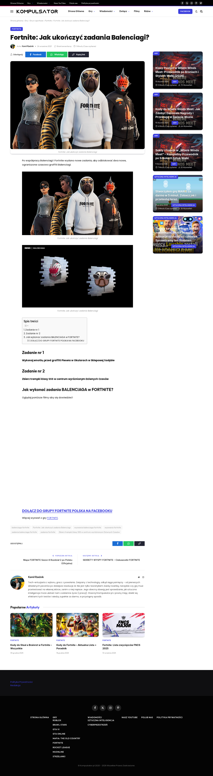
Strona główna (16, 20)
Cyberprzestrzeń (98, 725)
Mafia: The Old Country (66, 738)
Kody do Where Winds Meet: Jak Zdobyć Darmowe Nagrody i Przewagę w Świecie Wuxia (177, 113)
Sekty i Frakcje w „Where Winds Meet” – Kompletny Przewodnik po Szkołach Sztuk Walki (177, 154)
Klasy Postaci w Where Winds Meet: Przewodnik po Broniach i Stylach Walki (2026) (177, 72)
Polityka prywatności (90, 3)
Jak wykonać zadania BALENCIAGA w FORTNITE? (52, 337)
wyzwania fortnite (113, 527)
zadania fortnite (48, 532)
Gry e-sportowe (36, 20)
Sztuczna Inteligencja (165, 177)
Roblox (57, 720)
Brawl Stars (60, 725)
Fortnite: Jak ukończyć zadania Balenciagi (52, 527)
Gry (29, 3)
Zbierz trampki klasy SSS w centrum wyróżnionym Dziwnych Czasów (89, 532)
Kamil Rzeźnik (28, 46)
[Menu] (11, 11)
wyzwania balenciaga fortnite (87, 527)
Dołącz (123, 11)
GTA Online (59, 734)
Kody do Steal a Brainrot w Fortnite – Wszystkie (31, 647)
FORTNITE (52, 518)
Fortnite (48, 20)
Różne (147, 11)
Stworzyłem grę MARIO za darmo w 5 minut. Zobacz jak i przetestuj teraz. (175, 195)
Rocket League (61, 747)
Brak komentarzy (62, 46)
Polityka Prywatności (21, 681)
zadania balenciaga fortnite (24, 532)
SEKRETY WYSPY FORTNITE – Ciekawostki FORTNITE (111, 560)
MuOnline (58, 752)
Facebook (185, 11)
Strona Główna (17, 3)
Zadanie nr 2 (33, 333)
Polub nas (73, 3)
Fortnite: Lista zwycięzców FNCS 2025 (121, 647)
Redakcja (15, 685)
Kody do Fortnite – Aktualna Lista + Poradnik (76, 647)
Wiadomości (42, 3)
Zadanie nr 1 (32, 329)
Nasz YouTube (60, 3)
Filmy (137, 11)
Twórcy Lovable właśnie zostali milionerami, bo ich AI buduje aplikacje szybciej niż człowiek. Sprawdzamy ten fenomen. (176, 234)
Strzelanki (59, 756)
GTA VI (56, 729)
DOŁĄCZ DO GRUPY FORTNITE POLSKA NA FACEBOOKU (57, 340)
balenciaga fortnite (20, 527)
